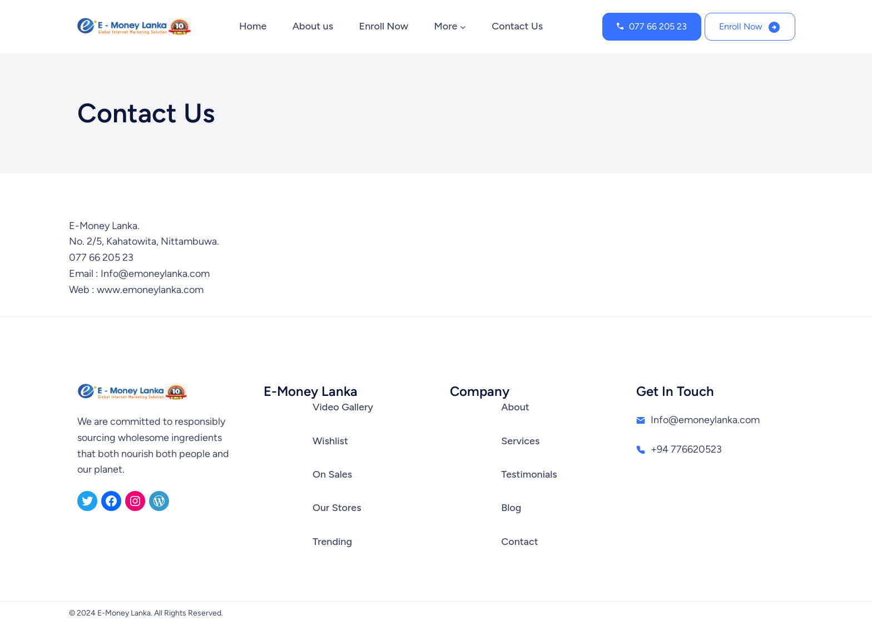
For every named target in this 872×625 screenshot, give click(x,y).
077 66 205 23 (658, 26)
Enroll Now (740, 26)
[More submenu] (463, 27)
